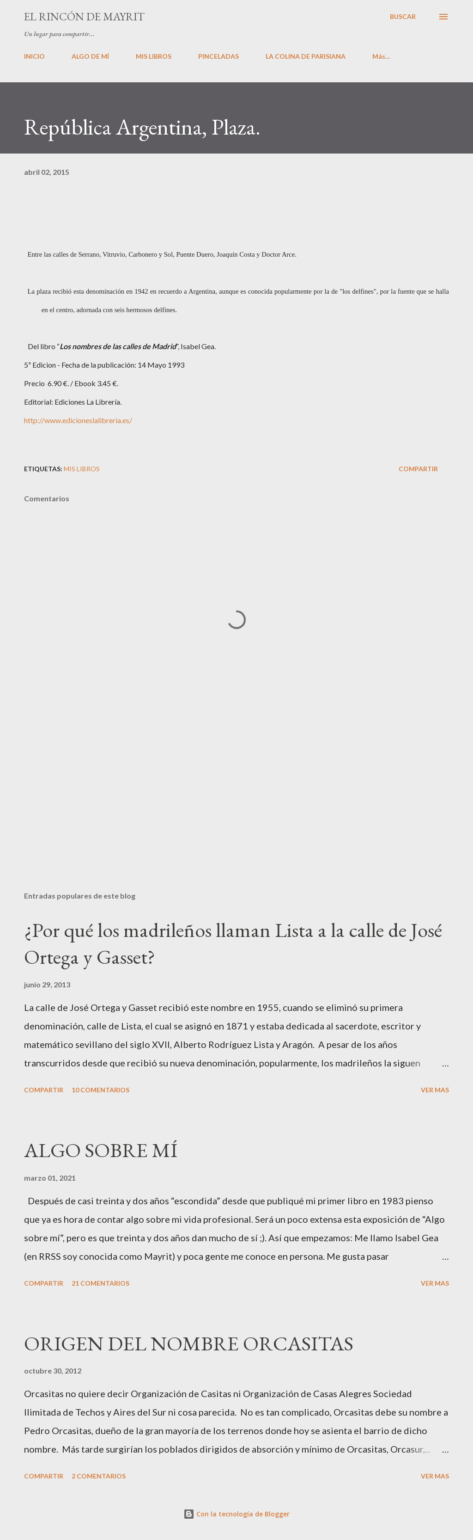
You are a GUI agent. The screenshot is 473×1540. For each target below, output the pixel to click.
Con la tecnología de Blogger (236, 1513)
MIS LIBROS (153, 56)
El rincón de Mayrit (84, 16)
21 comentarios (100, 1283)
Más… (381, 56)
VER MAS (435, 1090)
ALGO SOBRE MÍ (100, 1150)
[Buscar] (403, 16)
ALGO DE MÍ (90, 56)
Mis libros (82, 469)
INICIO (34, 56)
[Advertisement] (236, 811)
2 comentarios (99, 1476)
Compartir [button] (418, 469)
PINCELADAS (218, 56)
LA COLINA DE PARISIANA (306, 56)
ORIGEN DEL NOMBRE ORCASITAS (188, 1343)
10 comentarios (100, 1090)
